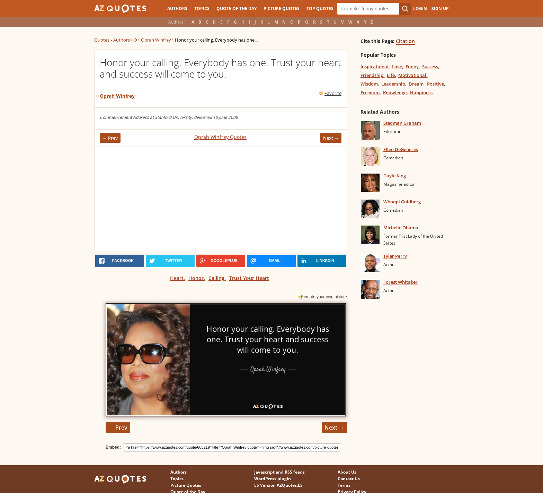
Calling (216, 278)
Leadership (393, 84)
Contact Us (349, 479)
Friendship (371, 75)
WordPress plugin (272, 479)
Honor (196, 278)
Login (420, 8)
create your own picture (325, 296)
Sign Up (440, 8)
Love (397, 66)
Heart (177, 278)
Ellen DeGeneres (400, 149)
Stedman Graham (402, 123)
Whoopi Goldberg (402, 202)
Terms (344, 485)
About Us (347, 472)
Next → (331, 138)
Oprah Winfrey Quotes (220, 137)
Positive (435, 84)
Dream (416, 84)
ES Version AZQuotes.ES (278, 485)
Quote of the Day (236, 8)
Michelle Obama (400, 228)
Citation (405, 41)
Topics (202, 8)
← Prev (110, 138)
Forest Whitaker (400, 282)
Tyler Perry (395, 256)
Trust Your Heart (249, 278)
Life (391, 75)
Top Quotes (319, 8)
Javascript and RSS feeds (279, 472)
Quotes (101, 40)
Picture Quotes (282, 8)
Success (430, 66)
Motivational (412, 75)
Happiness (421, 92)
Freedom (370, 92)
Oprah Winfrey (156, 40)
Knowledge (395, 92)
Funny (412, 66)
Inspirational (374, 66)
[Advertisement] (221, 198)
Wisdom (369, 84)
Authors (177, 8)
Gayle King (394, 176)
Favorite (332, 93)
